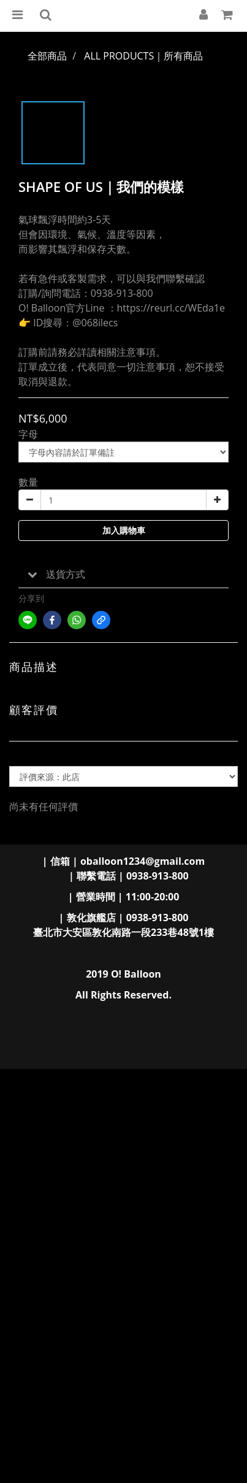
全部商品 (47, 56)
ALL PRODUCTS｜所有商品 (143, 56)
